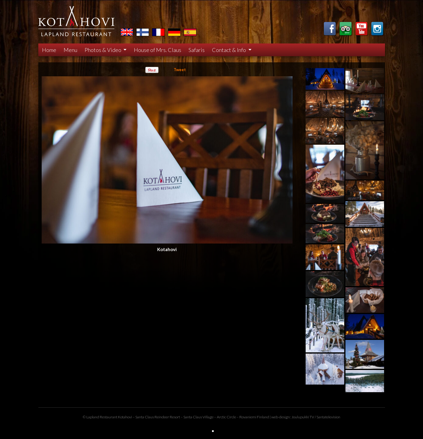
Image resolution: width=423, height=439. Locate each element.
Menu (70, 50)
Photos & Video (103, 50)
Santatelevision (328, 417)
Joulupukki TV (302, 417)
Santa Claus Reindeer (152, 417)
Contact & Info (229, 50)
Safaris (197, 50)
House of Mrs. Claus (157, 50)
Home (49, 50)
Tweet (180, 69)
